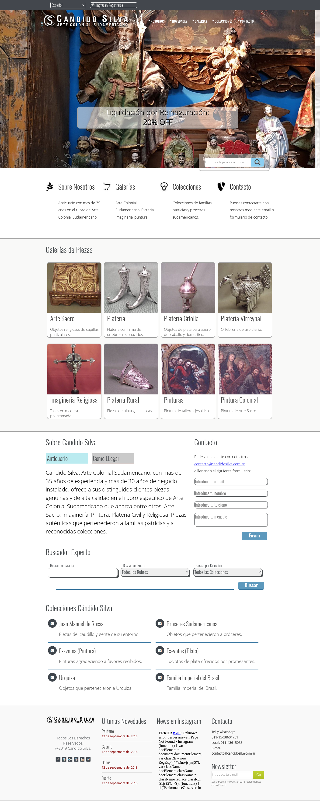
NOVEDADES (178, 21)
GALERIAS (199, 21)
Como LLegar (106, 458)
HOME (138, 21)
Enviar (254, 535)
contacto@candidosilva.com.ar (219, 464)
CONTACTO (245, 21)
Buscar (251, 585)
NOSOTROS (156, 21)
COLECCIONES (222, 21)
